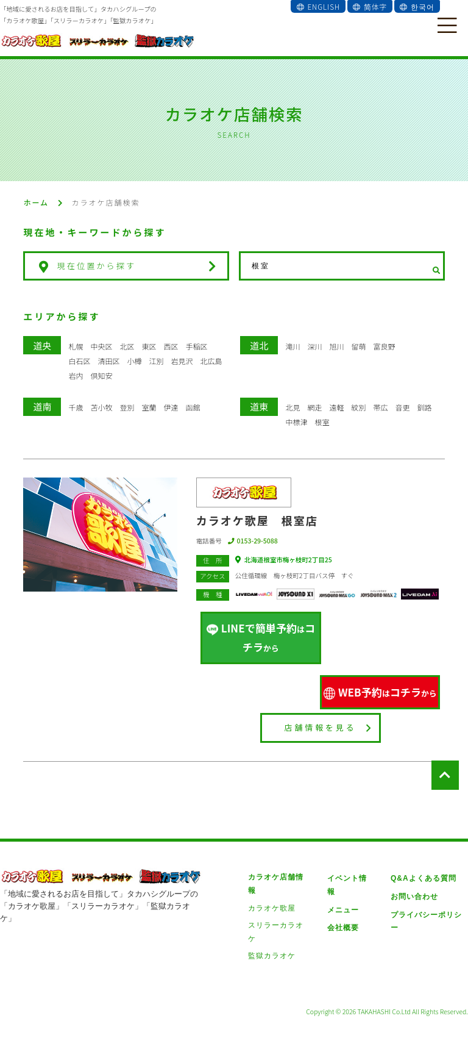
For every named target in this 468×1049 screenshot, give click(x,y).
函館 (192, 407)
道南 (42, 406)
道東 (259, 406)
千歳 (75, 407)
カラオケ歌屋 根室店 (257, 520)
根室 (321, 422)
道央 (42, 345)
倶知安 (101, 375)
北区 (126, 346)
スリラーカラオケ (279, 904)
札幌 (75, 346)
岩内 (75, 375)
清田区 (108, 361)
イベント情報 (350, 869)
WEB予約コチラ (380, 684)
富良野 (384, 346)
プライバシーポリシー (427, 904)
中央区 (101, 346)
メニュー (342, 887)
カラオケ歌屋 (272, 887)
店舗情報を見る (327, 720)
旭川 (336, 346)
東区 (148, 346)
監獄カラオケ (272, 922)
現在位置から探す (124, 266)
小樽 (134, 361)
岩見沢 (182, 361)
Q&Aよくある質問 (421, 869)
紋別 (358, 407)
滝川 (292, 346)
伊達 (170, 407)
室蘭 (148, 407)
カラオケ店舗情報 (279, 869)
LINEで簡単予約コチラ (261, 634)
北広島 (211, 361)
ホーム (36, 202)
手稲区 (196, 346)
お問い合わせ (412, 887)
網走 (314, 407)
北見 (292, 407)
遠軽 (336, 407)
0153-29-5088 (253, 540)
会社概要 (342, 904)
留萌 (358, 346)
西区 (170, 346)
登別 (126, 407)
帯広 (380, 407)
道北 (259, 345)
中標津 (296, 422)
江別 (156, 361)
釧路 (424, 407)
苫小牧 (101, 407)
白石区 (79, 361)
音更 (402, 407)
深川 (314, 346)
